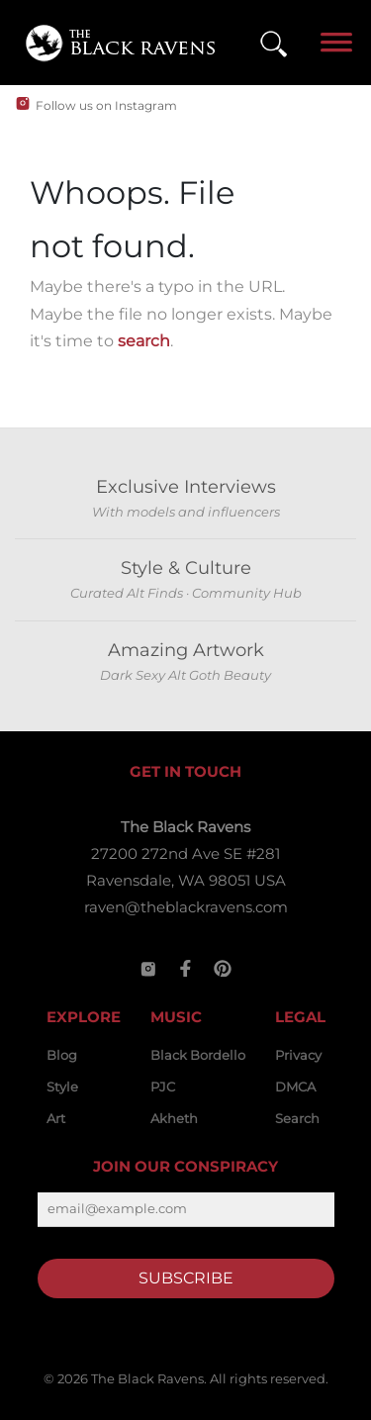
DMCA (295, 1086)
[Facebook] (186, 969)
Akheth (174, 1118)
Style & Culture (186, 568)
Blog (61, 1055)
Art (55, 1118)
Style (62, 1086)
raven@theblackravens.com (186, 907)
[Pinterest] (222, 969)
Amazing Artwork (186, 650)
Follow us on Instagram (106, 105)
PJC (162, 1086)
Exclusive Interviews (186, 487)
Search (297, 1118)
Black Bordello (197, 1055)
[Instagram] (148, 969)
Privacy (298, 1055)
